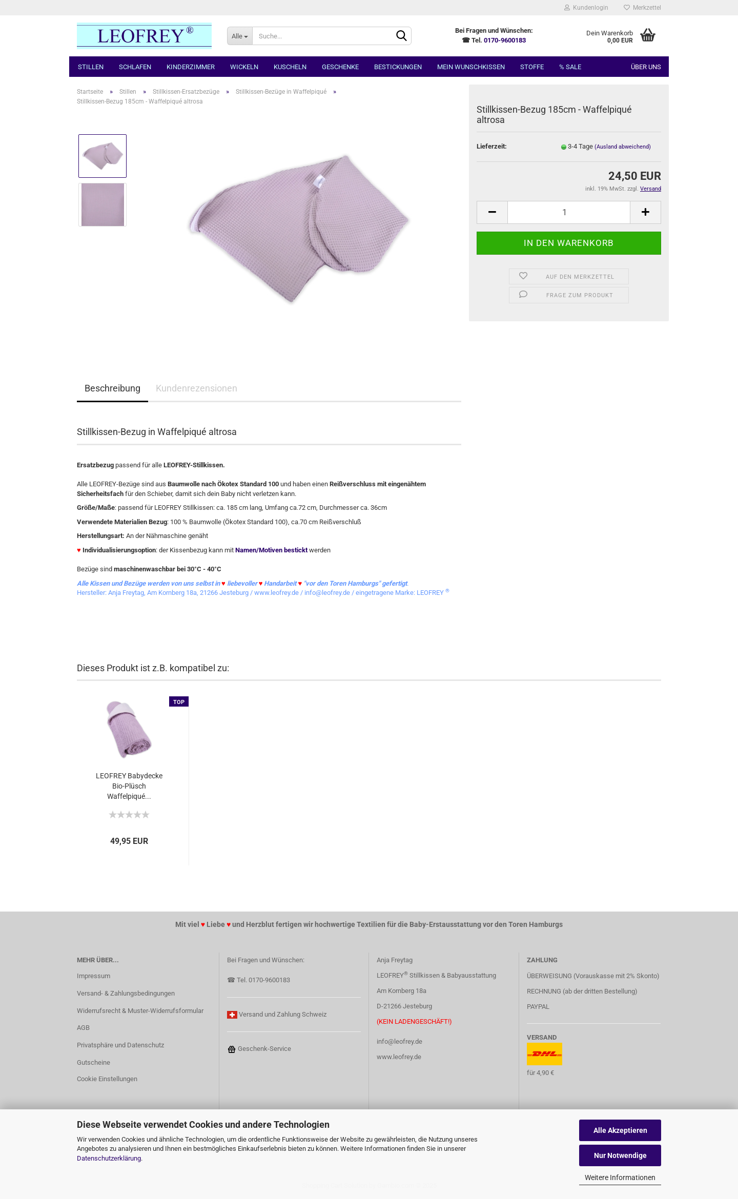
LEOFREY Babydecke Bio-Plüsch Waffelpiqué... (129, 786)
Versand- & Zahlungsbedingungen (126, 993)
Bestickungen (398, 67)
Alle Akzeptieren (620, 1130)
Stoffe (532, 67)
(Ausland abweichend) (622, 146)
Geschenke (340, 67)
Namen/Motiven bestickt (271, 550)
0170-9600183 (505, 40)
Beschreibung (112, 388)
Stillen (91, 67)
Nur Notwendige (620, 1155)
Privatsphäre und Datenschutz (120, 1045)
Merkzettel (642, 7)
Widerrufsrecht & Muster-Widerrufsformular (140, 1011)
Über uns (646, 67)
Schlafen (135, 67)
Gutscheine (93, 1062)
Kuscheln (290, 67)
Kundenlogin (586, 7)
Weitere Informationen (620, 1177)
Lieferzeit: (492, 146)
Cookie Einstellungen (107, 1079)
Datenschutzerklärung (109, 1158)
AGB (83, 1027)
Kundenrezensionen (196, 388)
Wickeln (244, 67)
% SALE (570, 67)
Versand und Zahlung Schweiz (282, 1014)
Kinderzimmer (191, 67)
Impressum (93, 976)
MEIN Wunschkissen (471, 67)
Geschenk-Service (259, 1048)
